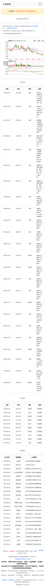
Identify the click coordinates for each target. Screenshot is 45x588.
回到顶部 (41, 550)
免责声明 (4, 580)
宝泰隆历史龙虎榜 (11, 28)
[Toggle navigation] (40, 4)
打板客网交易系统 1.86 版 (22, 559)
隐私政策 (11, 580)
